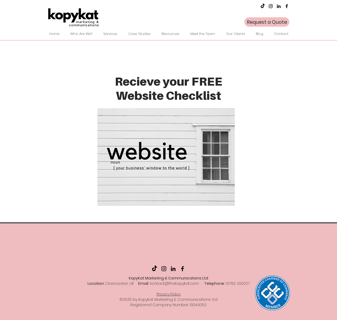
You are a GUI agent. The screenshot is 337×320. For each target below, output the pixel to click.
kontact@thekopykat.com (174, 283)
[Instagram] (270, 6)
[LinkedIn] (278, 6)
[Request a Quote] (266, 22)
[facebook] (286, 6)
